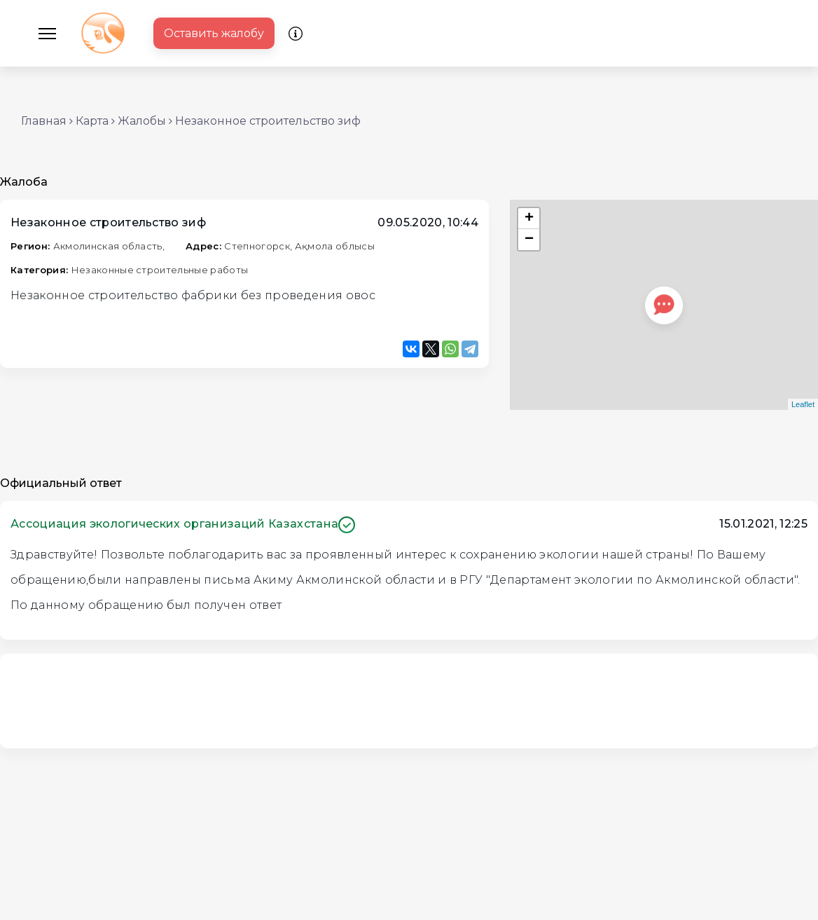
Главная (44, 121)
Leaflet (802, 404)
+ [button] (529, 218)
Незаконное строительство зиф (268, 121)
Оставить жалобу (214, 33)
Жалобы (142, 121)
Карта (92, 121)
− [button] (529, 239)
